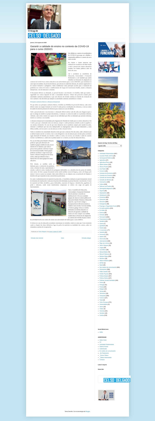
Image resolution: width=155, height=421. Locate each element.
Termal (101, 291)
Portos (101, 282)
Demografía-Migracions (106, 188)
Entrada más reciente (37, 238)
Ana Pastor (103, 169)
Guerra (102, 223)
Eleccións (102, 201)
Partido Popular (104, 274)
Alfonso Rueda (104, 167)
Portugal (102, 285)
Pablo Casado (104, 271)
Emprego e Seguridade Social (108, 206)
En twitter (102, 210)
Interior (102, 236)
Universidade (103, 304)
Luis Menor (103, 249)
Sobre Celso (103, 340)
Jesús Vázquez (104, 245)
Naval (101, 265)
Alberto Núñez (104, 164)
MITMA (102, 263)
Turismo (102, 298)
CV (100, 342)
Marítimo (102, 258)
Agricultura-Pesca (105, 162)
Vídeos (102, 309)
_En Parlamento (104, 353)
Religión (102, 289)
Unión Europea (104, 302)
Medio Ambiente (104, 260)
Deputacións (103, 193)
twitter (101, 332)
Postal (101, 287)
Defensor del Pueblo (105, 186)
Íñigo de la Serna (104, 243)
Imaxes (102, 228)
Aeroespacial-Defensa (106, 158)
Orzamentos (103, 269)
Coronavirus (103, 182)
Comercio (102, 171)
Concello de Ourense (106, 177)
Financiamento (104, 219)
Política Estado (104, 276)
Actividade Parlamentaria (107, 153)
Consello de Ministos (105, 180)
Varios (101, 306)
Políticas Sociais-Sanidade (107, 280)
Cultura (102, 184)
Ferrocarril (102, 217)
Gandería (102, 221)
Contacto (102, 359)
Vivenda (102, 311)
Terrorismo (103, 293)
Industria (102, 232)
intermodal (103, 239)
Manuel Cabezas (104, 254)
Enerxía (102, 212)
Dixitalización (103, 195)
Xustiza (102, 315)
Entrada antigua (86, 238)
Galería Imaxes (104, 346)
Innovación (103, 234)
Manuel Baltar (103, 252)
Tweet (101, 300)
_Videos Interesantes (106, 357)
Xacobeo (102, 313)
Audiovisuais (103, 349)
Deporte (102, 191)
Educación (103, 199)
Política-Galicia (104, 278)
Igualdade (102, 225)
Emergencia (103, 204)
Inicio (62, 238)
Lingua (101, 247)
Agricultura (103, 160)
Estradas (102, 215)
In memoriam (103, 230)
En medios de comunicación (108, 351)
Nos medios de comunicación (108, 267)
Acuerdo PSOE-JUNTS (106, 156)
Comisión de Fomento (106, 175)
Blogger (88, 411)
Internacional (103, 241)
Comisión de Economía (106, 173)
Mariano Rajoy (104, 256)
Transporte (103, 295)
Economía (102, 197)
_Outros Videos (104, 355)
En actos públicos (105, 208)
